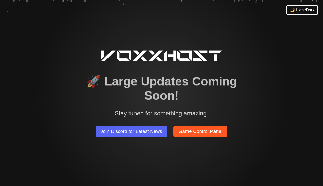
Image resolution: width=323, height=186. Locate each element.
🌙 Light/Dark (302, 10)
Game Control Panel (200, 131)
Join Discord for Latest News (131, 131)
